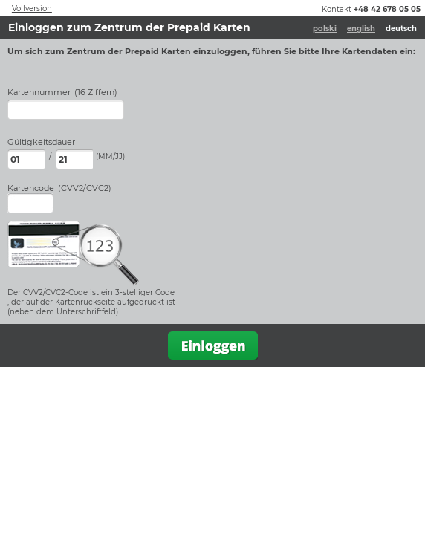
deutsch (401, 28)
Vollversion (32, 8)
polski (325, 28)
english (361, 28)
